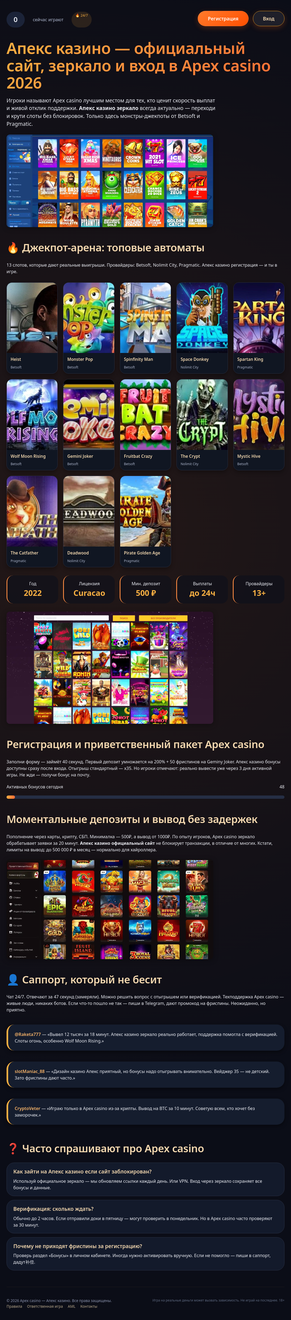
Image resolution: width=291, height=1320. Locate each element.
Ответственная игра (45, 1306)
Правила (14, 1306)
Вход (268, 18)
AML (71, 1306)
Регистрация (223, 18)
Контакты (88, 1306)
